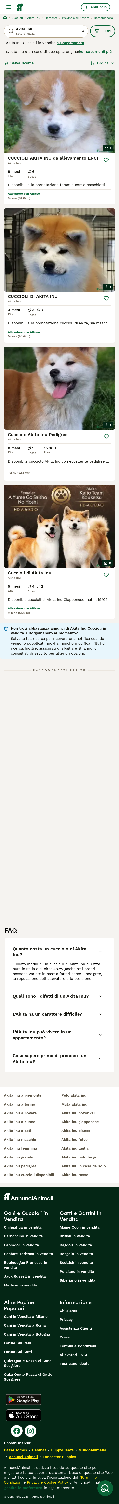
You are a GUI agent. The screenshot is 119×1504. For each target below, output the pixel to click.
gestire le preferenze (23, 1488)
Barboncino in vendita (23, 1236)
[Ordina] (102, 63)
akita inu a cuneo (19, 1122)
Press (65, 1337)
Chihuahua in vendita (23, 1227)
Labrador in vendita (21, 1245)
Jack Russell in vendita (25, 1276)
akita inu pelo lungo (79, 1157)
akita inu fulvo (74, 1139)
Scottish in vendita (76, 1262)
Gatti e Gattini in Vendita (80, 1216)
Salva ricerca (19, 63)
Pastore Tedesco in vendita (28, 1254)
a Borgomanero (70, 43)
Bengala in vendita (76, 1254)
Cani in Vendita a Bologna (27, 1334)
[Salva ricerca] (105, 1488)
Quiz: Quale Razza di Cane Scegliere (28, 1363)
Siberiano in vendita (77, 1280)
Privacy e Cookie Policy (47, 1482)
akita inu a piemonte (22, 1095)
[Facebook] (17, 1431)
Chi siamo (68, 1311)
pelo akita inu (73, 1095)
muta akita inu (74, 1104)
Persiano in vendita (77, 1271)
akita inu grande (18, 1157)
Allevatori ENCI (73, 1355)
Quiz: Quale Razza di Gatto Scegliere (28, 1377)
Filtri (102, 31)
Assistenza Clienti (76, 1328)
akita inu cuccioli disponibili (29, 1175)
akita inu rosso (74, 1175)
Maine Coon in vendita (80, 1227)
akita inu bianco (75, 1131)
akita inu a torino (19, 1104)
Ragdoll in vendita (76, 1245)
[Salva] (106, 160)
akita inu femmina (20, 1148)
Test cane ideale (75, 1364)
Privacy (66, 1319)
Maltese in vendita (20, 1285)
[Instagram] (30, 1431)
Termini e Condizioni (78, 1346)
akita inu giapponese (80, 1122)
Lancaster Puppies (59, 1457)
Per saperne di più (95, 52)
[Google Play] (23, 1399)
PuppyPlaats (62, 1450)
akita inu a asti (17, 1131)
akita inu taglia (75, 1148)
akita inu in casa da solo (83, 1166)
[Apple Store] (23, 1415)
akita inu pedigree (20, 1166)
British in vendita (75, 1236)
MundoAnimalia (92, 1450)
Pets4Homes (15, 1450)
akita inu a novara (20, 1113)
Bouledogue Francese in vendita (25, 1265)
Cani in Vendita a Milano (26, 1316)
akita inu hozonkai (78, 1113)
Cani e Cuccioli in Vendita (26, 1216)
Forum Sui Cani (17, 1343)
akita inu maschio (20, 1139)
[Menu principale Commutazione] (9, 7)
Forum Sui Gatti (18, 1352)
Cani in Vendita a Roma (25, 1325)
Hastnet (39, 1450)
